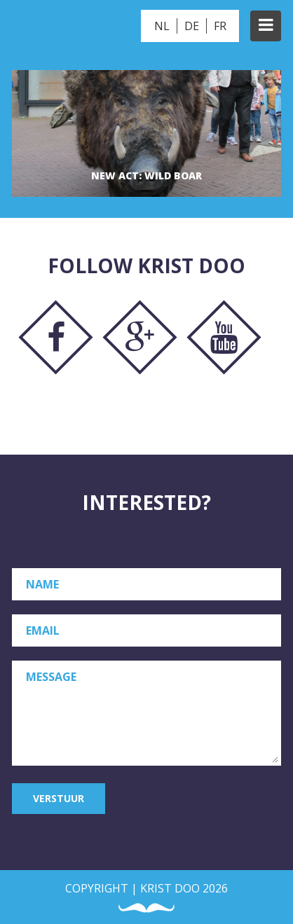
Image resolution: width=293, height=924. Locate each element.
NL (162, 26)
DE (191, 26)
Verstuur (58, 798)
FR (220, 26)
